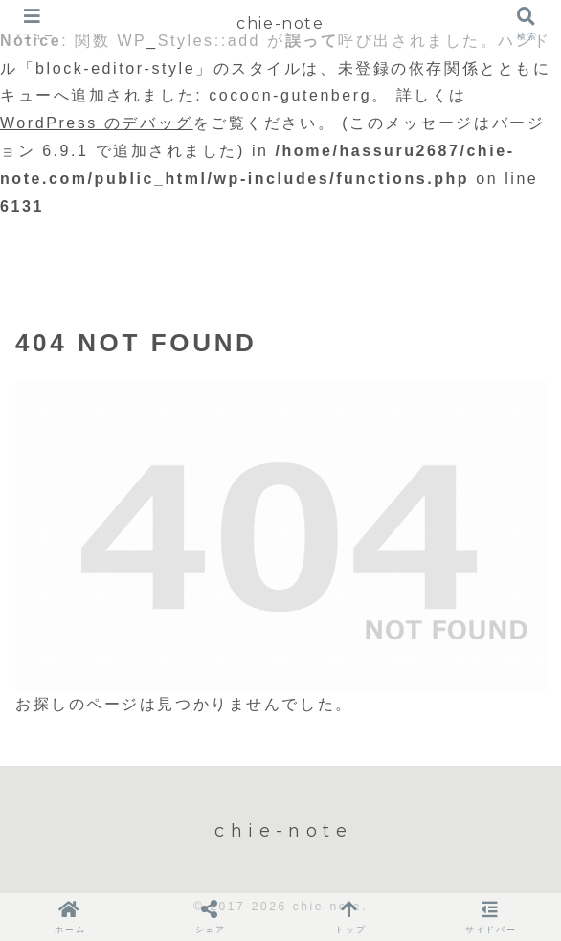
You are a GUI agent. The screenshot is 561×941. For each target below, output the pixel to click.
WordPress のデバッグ (96, 123)
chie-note (280, 23)
